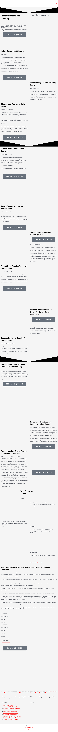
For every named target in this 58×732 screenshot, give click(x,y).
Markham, (6, 692)
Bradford (41, 692)
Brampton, (32, 692)
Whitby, (28, 692)
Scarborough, (11, 692)
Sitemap (33, 725)
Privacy (27, 728)
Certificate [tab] (3, 621)
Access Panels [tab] (4, 617)
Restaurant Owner (39, 562)
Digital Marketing (29, 727)
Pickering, (21, 692)
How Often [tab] (3, 619)
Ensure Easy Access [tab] (5, 614)
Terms (31, 728)
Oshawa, (25, 692)
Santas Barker (33, 562)
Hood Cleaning (36, 15)
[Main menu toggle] (56, 3)
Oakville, (2, 692)
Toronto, (50, 691)
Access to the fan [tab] (4, 616)
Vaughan (37, 692)
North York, (55, 691)
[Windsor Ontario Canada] (43, 641)
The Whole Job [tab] (4, 613)
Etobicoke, (17, 692)
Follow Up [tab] (3, 622)
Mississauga (47, 692)
